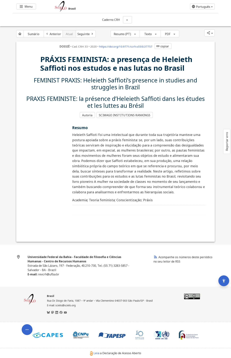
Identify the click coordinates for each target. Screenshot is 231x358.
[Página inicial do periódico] (19, 33)
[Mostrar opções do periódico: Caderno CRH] (127, 19)
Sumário (33, 34)
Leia (94, 353)
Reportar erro (227, 141)
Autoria (87, 115)
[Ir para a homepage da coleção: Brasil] (98, 6)
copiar (162, 46)
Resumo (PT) (122, 34)
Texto (148, 34)
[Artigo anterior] (53, 33)
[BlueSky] (48, 312)
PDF (167, 34)
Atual (69, 34)
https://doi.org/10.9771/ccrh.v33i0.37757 (125, 46)
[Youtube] (65, 312)
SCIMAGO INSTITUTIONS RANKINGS (125, 115)
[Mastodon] (52, 312)
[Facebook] (61, 312)
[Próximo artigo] (86, 33)
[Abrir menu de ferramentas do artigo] (27, 327)
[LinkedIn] (56, 312)
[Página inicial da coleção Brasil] (30, 304)
